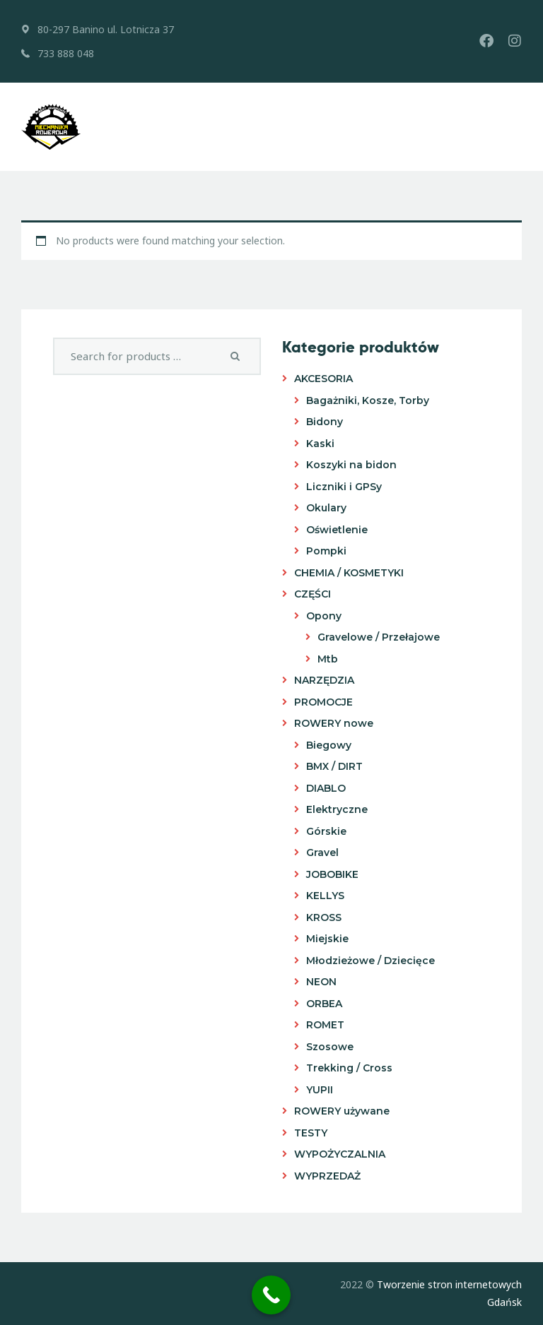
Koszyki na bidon (351, 464)
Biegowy (328, 745)
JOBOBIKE (332, 874)
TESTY (310, 1133)
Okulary (326, 507)
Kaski (320, 443)
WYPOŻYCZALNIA (339, 1154)
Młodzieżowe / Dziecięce (370, 960)
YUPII (319, 1089)
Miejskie (327, 938)
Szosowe (330, 1046)
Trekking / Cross (349, 1068)
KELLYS (325, 895)
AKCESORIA (323, 378)
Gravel (322, 852)
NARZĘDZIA (324, 680)
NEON (321, 981)
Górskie (326, 831)
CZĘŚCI (312, 594)
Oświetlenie (337, 529)
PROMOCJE (323, 702)
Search (238, 357)
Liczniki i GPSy (344, 486)
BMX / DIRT (334, 766)
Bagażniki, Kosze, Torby (367, 400)
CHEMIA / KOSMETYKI (349, 572)
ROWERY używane (342, 1111)
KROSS (323, 917)
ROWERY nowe (333, 723)
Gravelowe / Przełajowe (378, 637)
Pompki (326, 551)
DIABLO (326, 788)
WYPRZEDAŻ (327, 1176)
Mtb (327, 659)
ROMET (325, 1024)
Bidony (324, 421)
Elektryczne (337, 809)
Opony (323, 616)
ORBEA (324, 1003)
